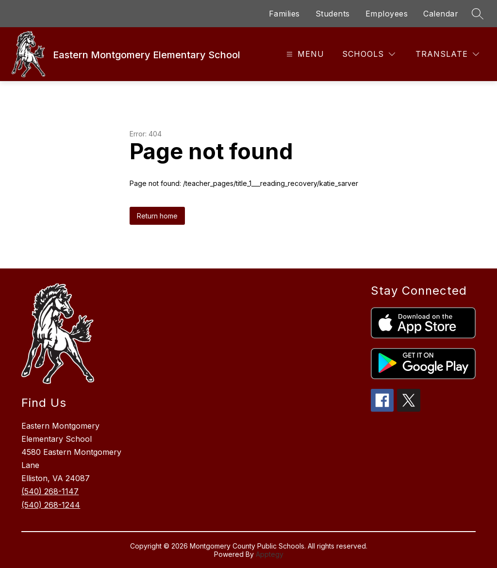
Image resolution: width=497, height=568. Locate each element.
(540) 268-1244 (50, 505)
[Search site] (477, 13)
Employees (386, 13)
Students (332, 13)
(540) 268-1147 (50, 491)
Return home (157, 216)
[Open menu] (304, 54)
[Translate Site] (447, 54)
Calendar (440, 13)
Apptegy (269, 554)
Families (284, 13)
